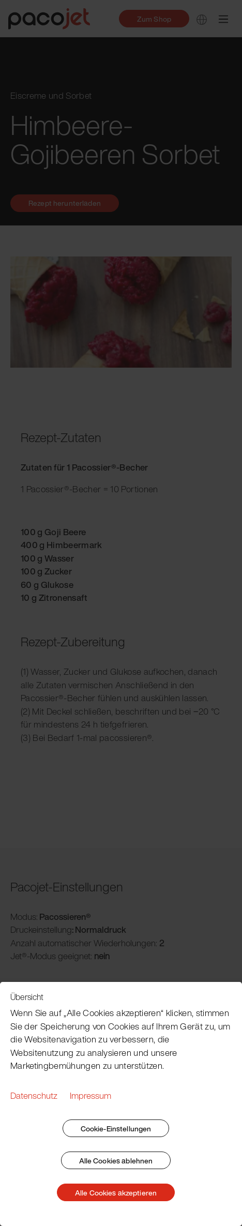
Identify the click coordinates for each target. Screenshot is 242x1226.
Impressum (90, 1095)
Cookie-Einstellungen (116, 1128)
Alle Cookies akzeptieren (116, 1192)
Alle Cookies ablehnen (116, 1160)
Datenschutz (33, 1095)
